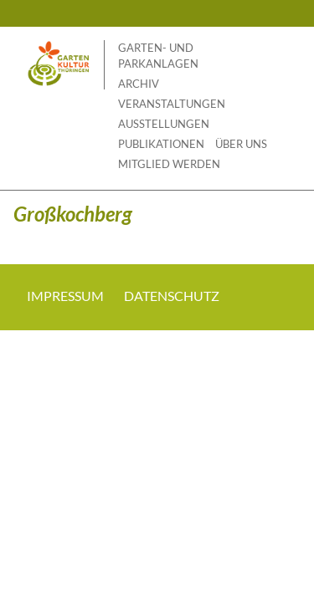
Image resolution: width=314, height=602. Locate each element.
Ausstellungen (163, 123)
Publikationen (161, 143)
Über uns (241, 143)
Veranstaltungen (171, 103)
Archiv (138, 83)
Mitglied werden (169, 164)
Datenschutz (171, 296)
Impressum (65, 296)
